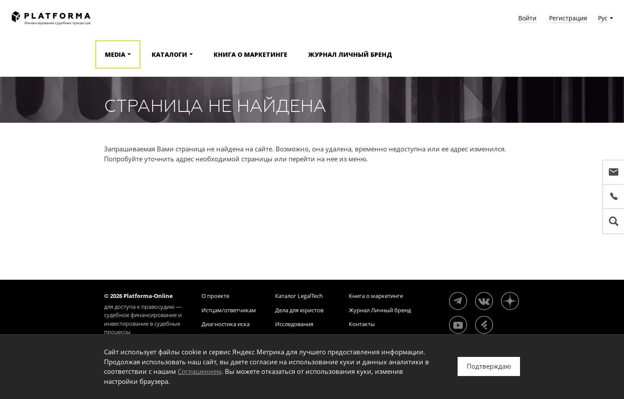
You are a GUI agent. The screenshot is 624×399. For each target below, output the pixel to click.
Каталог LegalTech (299, 296)
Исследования (294, 324)
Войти (527, 18)
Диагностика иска (226, 324)
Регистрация (568, 18)
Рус (603, 18)
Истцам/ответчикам (229, 310)
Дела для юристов (299, 310)
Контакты (362, 324)
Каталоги (169, 54)
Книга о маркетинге (250, 54)
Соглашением (199, 371)
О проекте (215, 296)
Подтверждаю (489, 366)
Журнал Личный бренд (350, 54)
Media (115, 54)
